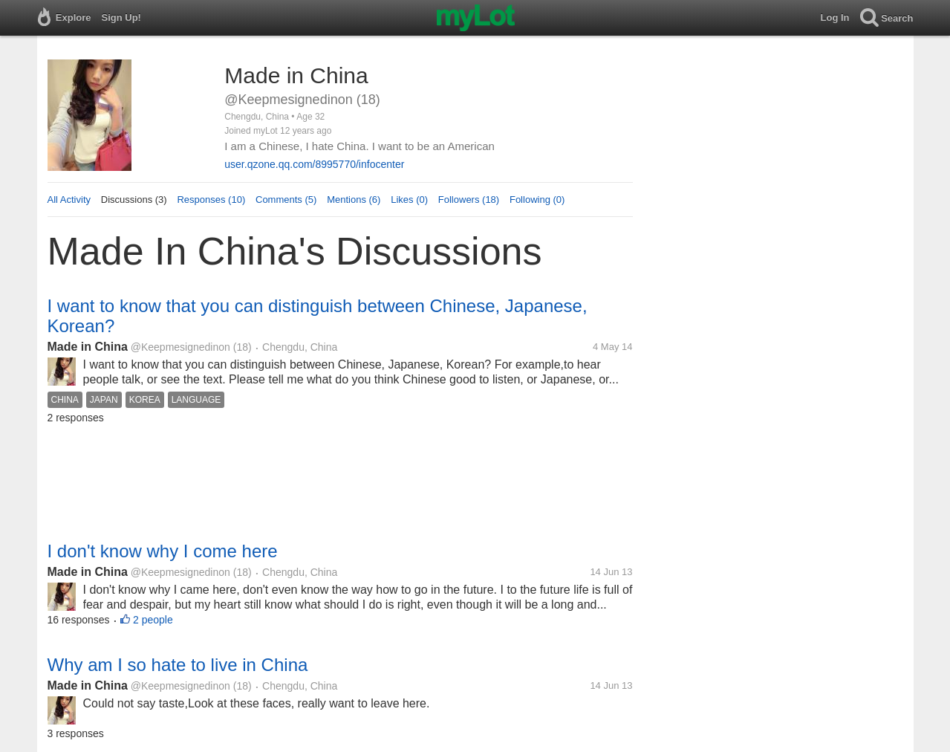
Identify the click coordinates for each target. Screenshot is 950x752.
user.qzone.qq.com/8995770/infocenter (314, 164)
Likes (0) (409, 199)
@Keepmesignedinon (180, 347)
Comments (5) (286, 199)
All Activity (69, 199)
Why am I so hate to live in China (178, 665)
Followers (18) (468, 199)
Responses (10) (211, 199)
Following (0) (537, 199)
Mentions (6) (353, 199)
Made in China (88, 346)
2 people (153, 620)
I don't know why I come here (163, 551)
